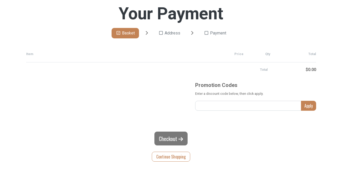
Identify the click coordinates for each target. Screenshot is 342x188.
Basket (125, 33)
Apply (308, 106)
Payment (215, 33)
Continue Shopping (171, 157)
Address (169, 33)
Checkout (171, 139)
